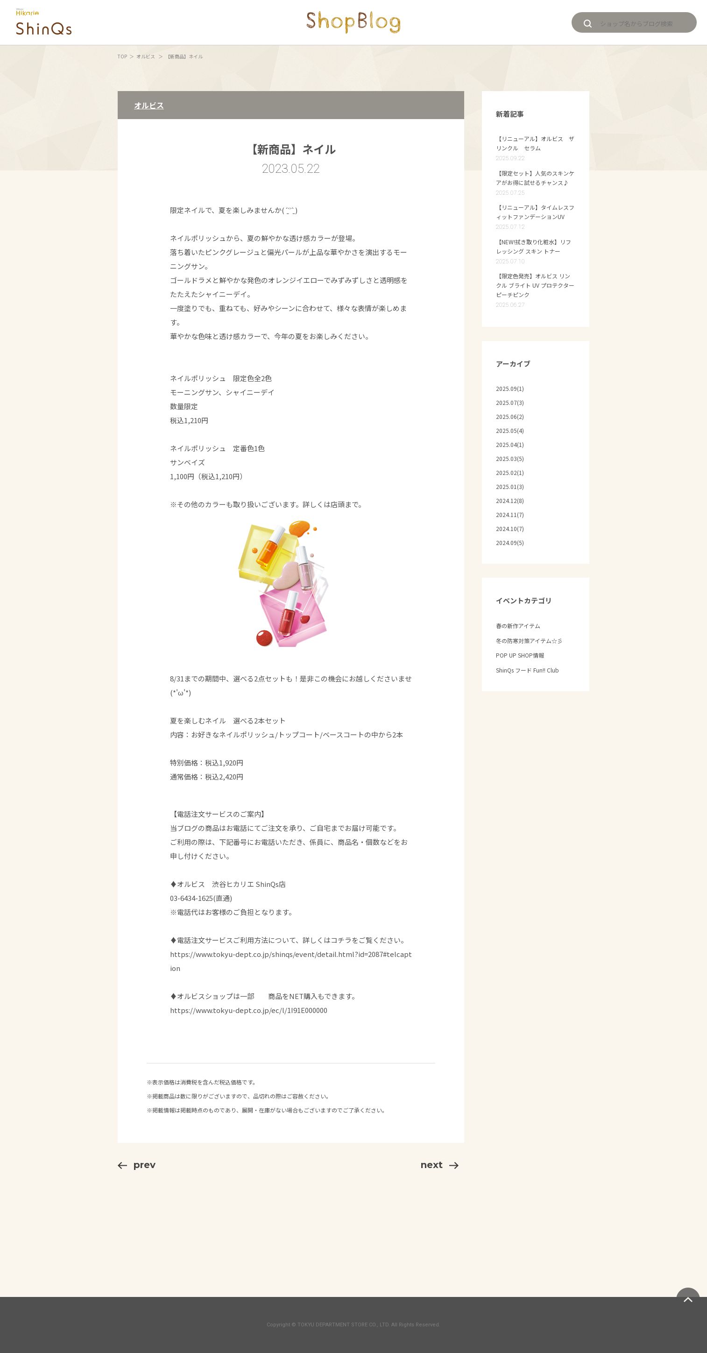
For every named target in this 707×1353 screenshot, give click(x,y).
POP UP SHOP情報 (520, 655)
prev (137, 1164)
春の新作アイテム (518, 626)
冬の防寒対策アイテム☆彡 (529, 641)
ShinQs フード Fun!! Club (527, 670)
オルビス (146, 56)
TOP (122, 56)
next (440, 1164)
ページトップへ (688, 1299)
